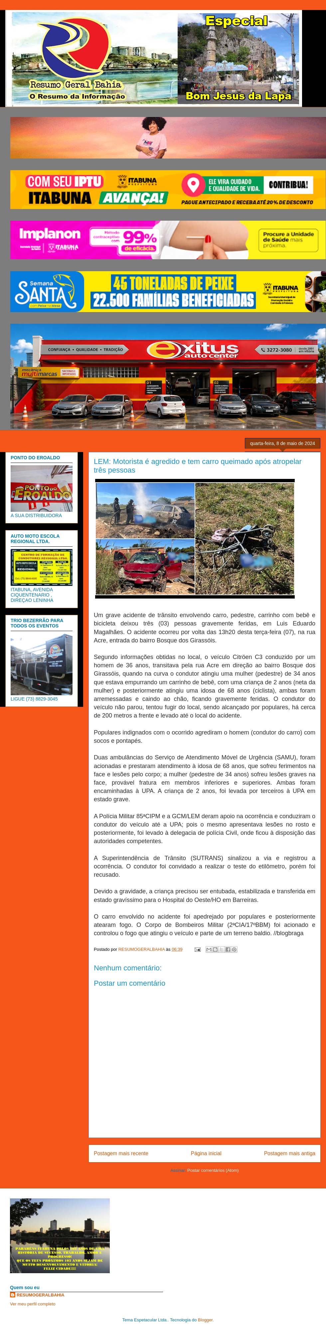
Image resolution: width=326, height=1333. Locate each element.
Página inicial (206, 1153)
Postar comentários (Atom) (213, 1170)
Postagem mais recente (121, 1153)
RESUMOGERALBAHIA (41, 1294)
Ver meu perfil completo (33, 1303)
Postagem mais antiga (289, 1153)
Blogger (205, 1319)
